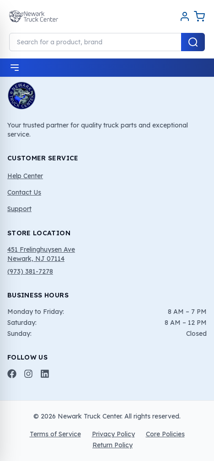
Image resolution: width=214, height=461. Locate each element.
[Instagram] (28, 373)
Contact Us (24, 192)
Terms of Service (55, 434)
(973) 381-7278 (30, 271)
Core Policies (165, 434)
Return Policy (112, 445)
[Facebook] (11, 373)
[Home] (33, 16)
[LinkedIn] (44, 373)
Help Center (25, 176)
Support (19, 209)
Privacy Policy (113, 434)
